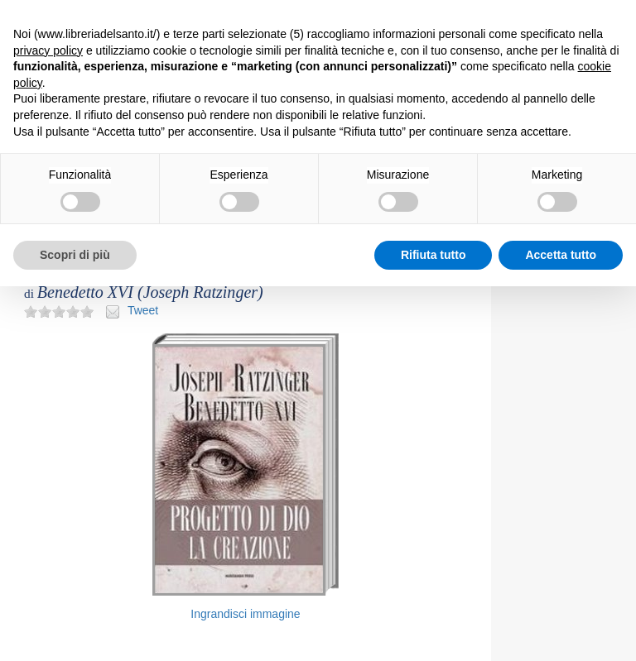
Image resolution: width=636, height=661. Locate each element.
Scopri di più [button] (75, 254)
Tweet (143, 310)
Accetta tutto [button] (560, 254)
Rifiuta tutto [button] (433, 254)
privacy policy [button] (48, 50)
